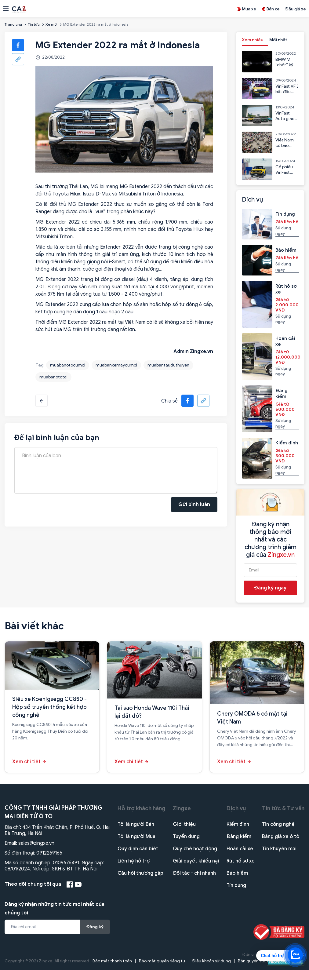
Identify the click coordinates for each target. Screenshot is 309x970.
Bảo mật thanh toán (112, 961)
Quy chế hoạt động (195, 849)
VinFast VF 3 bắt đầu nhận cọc (287, 92)
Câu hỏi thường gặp (140, 873)
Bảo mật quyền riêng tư (162, 961)
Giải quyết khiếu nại (196, 861)
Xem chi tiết (26, 762)
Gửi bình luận (194, 504)
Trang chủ (13, 24)
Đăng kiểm (239, 836)
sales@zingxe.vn (36, 843)
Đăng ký (95, 926)
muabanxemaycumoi (116, 365)
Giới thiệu (184, 824)
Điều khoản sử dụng (211, 961)
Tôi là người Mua (136, 836)
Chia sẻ (169, 401)
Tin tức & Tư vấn (283, 808)
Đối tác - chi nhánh (194, 873)
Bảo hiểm (237, 873)
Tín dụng (236, 885)
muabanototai (53, 377)
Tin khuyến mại (279, 849)
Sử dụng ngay (283, 230)
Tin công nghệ (278, 824)
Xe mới (51, 24)
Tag (39, 365)
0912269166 (49, 853)
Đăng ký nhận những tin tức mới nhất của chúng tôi (54, 908)
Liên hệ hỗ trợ (134, 861)
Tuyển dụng (186, 836)
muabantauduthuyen (168, 365)
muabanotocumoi (67, 365)
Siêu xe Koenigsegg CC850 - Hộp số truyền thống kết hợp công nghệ (49, 707)
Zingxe (182, 808)
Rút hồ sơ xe (241, 861)
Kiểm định (238, 824)
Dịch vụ (236, 808)
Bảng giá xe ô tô (280, 836)
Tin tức (34, 24)
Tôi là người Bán (136, 824)
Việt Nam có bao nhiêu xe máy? (284, 148)
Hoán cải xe (240, 849)
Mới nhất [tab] (278, 39)
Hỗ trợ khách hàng (141, 808)
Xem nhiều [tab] (252, 39)
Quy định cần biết (138, 849)
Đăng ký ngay (270, 588)
